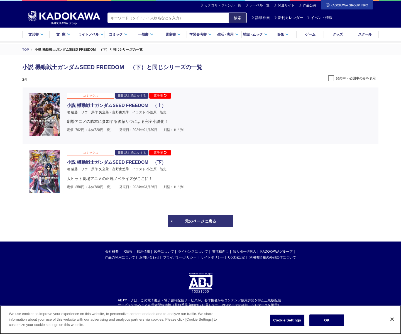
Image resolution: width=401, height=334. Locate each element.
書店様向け (220, 251)
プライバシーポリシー (180, 257)
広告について (164, 251)
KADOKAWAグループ (276, 251)
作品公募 (309, 5)
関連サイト (286, 5)
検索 (237, 18)
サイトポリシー (212, 257)
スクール (365, 34)
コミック (118, 34)
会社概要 (112, 251)
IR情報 (128, 251)
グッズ (337, 34)
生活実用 (228, 34)
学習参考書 (200, 34)
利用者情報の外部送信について (272, 257)
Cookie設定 (236, 257)
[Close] (392, 320)
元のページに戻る (200, 221)
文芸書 (36, 34)
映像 (283, 34)
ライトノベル (91, 34)
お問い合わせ (149, 257)
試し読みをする (132, 95)
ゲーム (310, 34)
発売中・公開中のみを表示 (356, 78)
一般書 (145, 34)
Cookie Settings (287, 321)
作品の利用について (120, 257)
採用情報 (143, 251)
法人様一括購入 (244, 251)
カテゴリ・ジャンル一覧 (222, 5)
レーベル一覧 (260, 5)
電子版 (160, 95)
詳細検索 (260, 18)
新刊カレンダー (288, 18)
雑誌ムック (255, 34)
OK (327, 321)
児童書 (173, 34)
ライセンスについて (193, 251)
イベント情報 (319, 18)
